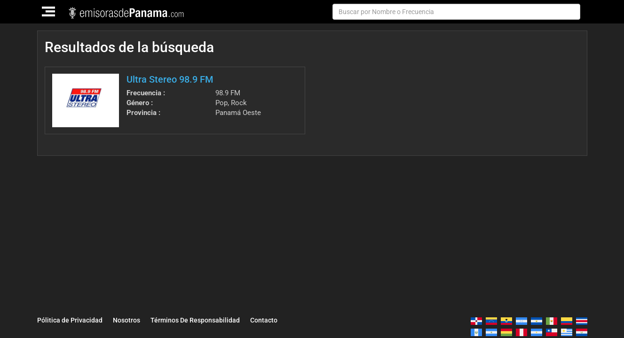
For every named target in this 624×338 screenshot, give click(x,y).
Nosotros (126, 320)
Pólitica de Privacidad (70, 320)
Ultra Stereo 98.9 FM (169, 79)
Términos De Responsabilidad (195, 320)
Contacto (263, 320)
